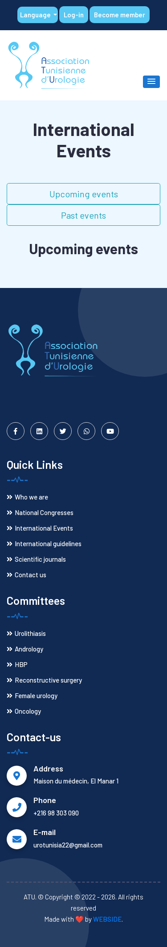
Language (36, 15)
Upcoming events (83, 193)
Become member (119, 15)
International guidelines (44, 543)
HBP (17, 664)
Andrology (25, 649)
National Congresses (40, 512)
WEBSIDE (107, 919)
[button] (151, 82)
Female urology (32, 695)
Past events (83, 215)
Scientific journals (36, 559)
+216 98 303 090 (56, 813)
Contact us (26, 575)
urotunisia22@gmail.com (67, 845)
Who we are (27, 497)
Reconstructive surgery (44, 680)
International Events (40, 528)
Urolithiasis (26, 633)
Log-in (74, 15)
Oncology (24, 711)
